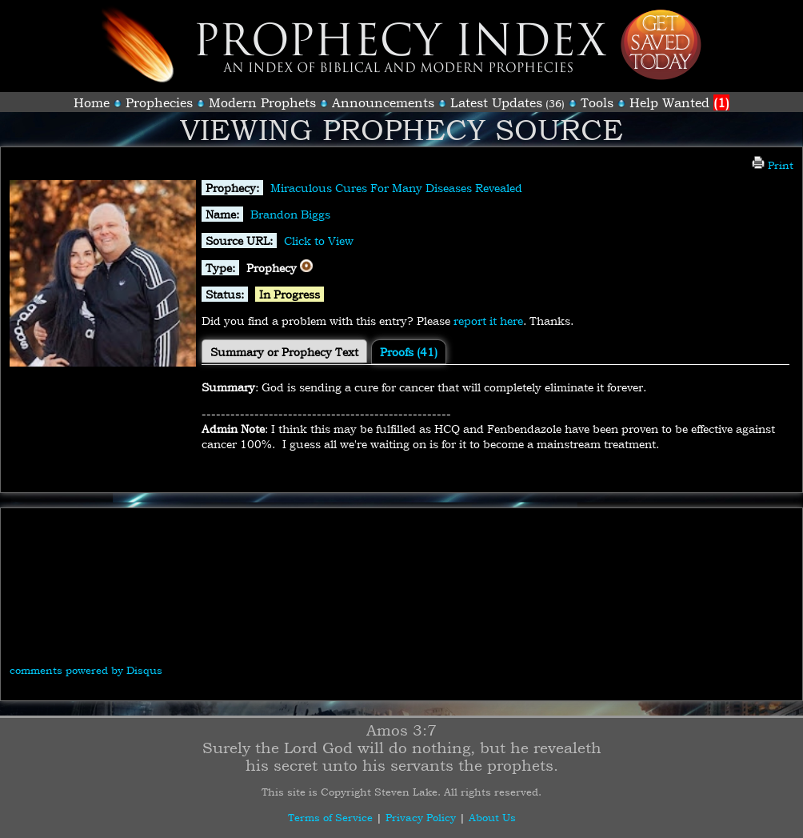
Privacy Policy (421, 817)
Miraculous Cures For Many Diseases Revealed (396, 187)
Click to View (319, 240)
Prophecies (159, 102)
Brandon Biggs (290, 214)
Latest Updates (496, 102)
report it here (488, 320)
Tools (597, 102)
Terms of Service (330, 817)
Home (92, 102)
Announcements (383, 102)
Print (772, 165)
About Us (492, 817)
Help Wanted (679, 102)
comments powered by (86, 670)
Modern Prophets (262, 102)
